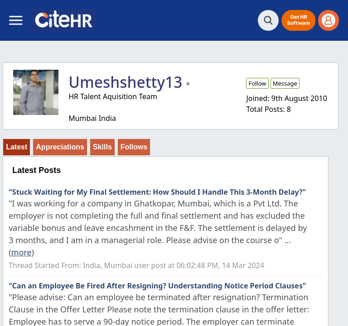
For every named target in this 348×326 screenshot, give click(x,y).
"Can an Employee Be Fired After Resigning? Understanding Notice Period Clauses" (157, 286)
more (21, 252)
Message (285, 83)
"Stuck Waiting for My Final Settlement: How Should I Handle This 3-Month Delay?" (157, 192)
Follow (257, 83)
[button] (298, 20)
